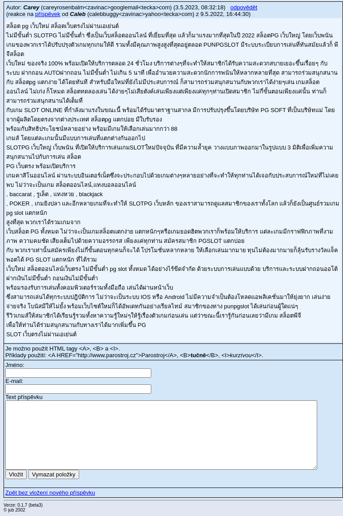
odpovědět (244, 7)
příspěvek (47, 14)
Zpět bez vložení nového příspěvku (50, 492)
